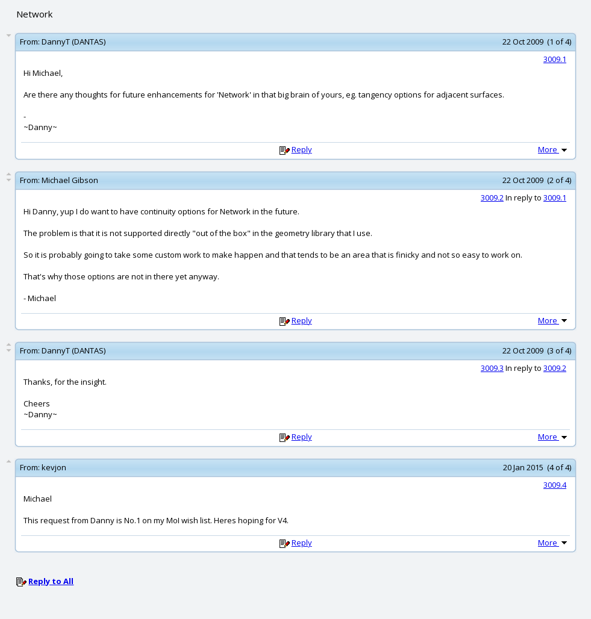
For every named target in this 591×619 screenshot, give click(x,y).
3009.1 (554, 59)
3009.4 (554, 484)
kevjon (54, 467)
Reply (302, 149)
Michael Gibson (70, 180)
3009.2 (492, 197)
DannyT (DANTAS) (73, 41)
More (553, 149)
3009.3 (492, 367)
